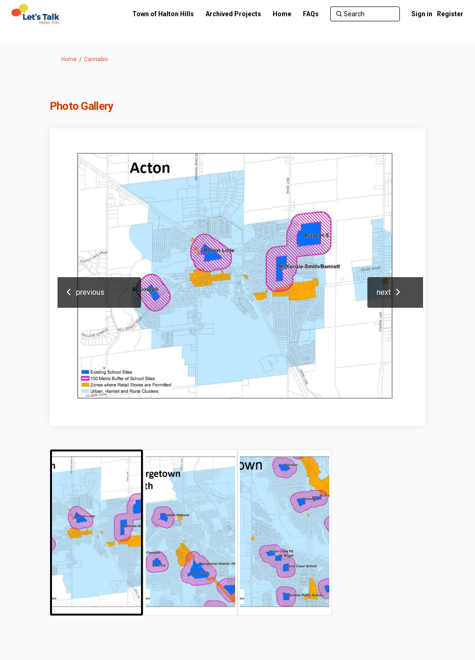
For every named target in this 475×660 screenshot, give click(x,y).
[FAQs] (311, 14)
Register (450, 14)
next (384, 292)
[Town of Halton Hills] (163, 14)
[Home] (282, 14)
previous (90, 292)
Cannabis (96, 59)
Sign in (421, 14)
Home (69, 59)
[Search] (365, 13)
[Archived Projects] (233, 14)
